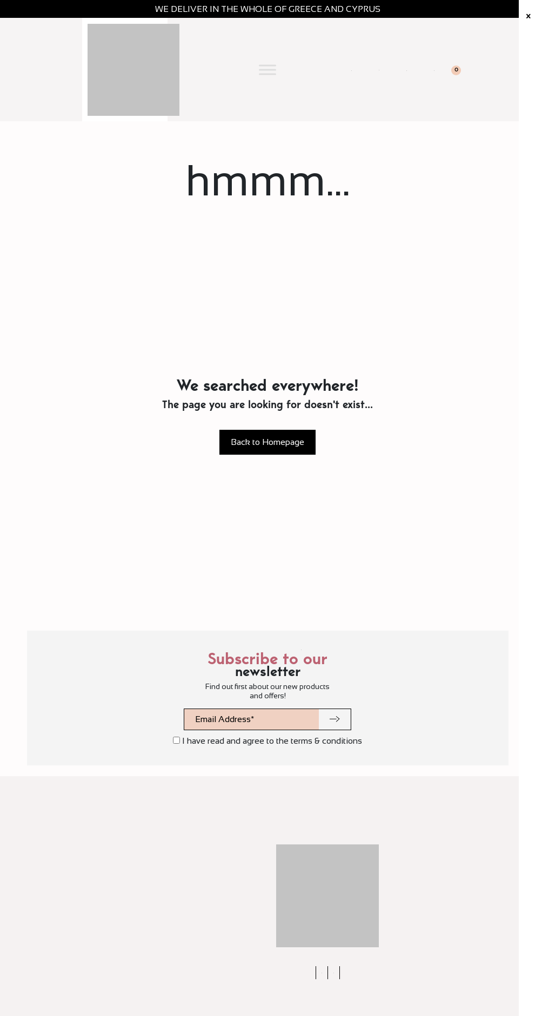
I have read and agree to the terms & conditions (267, 740)
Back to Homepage (267, 442)
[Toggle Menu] (267, 69)
